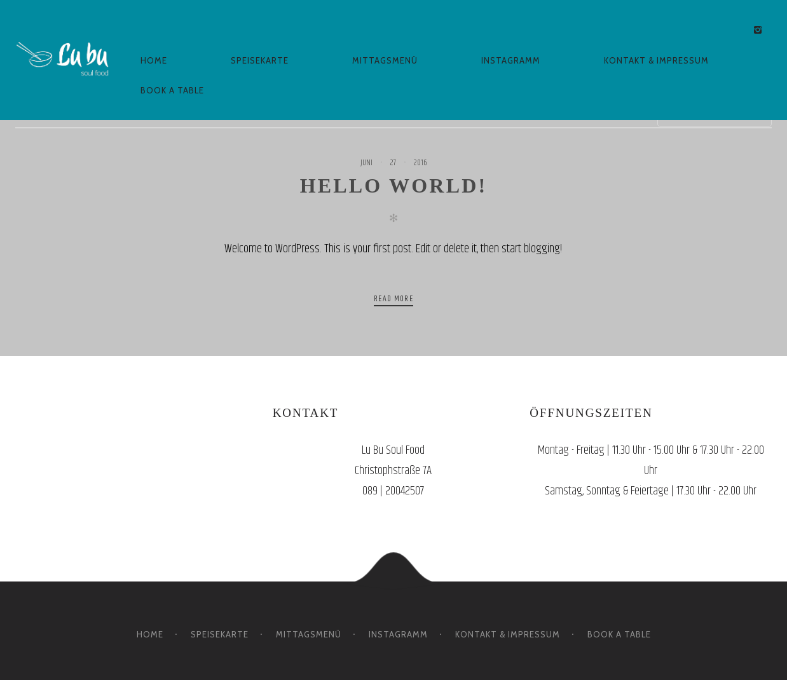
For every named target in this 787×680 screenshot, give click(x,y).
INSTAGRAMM (510, 60)
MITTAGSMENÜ (385, 60)
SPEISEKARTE (260, 60)
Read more (393, 299)
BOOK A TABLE (172, 90)
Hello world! (394, 185)
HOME (153, 60)
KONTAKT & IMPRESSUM (656, 60)
